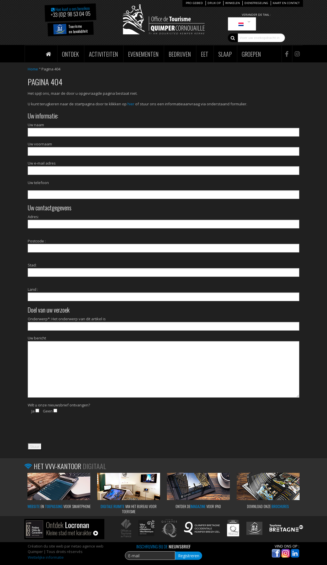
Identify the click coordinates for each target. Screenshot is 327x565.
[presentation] (71, 432)
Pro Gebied (194, 3)
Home (33, 69)
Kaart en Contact (286, 3)
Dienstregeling (256, 3)
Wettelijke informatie (46, 557)
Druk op (214, 3)
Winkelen (232, 3)
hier (130, 103)
